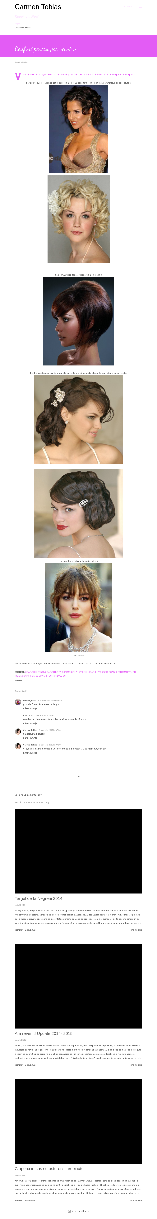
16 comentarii (30, 1065)
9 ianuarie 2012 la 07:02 (43, 715)
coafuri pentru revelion (122, 672)
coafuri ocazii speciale (75, 672)
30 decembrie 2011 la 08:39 (50, 700)
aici (82, 655)
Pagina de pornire (23, 28)
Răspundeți (30, 708)
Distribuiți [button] (19, 680)
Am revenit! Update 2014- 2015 (44, 1033)
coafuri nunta (53, 672)
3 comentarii (30, 1200)
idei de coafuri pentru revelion (48, 676)
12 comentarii (30, 930)
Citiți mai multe (136, 930)
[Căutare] (128, 6)
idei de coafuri (23, 676)
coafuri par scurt (98, 672)
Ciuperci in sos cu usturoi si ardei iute (49, 1168)
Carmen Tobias (38, 7)
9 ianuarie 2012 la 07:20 (49, 730)
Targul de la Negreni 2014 (38, 898)
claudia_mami (29, 700)
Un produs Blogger (79, 1211)
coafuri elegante (34, 672)
